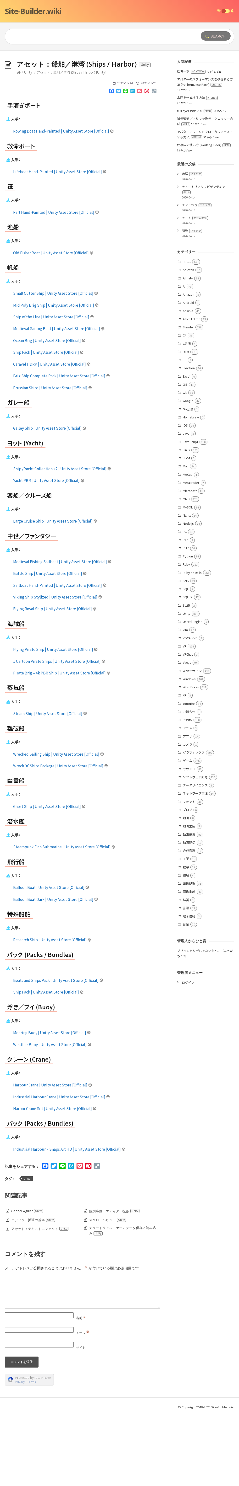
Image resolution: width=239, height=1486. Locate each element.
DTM (186, 423)
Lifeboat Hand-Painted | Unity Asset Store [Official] (60, 243)
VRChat (188, 726)
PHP (186, 619)
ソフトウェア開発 (195, 848)
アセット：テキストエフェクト (40, 1300)
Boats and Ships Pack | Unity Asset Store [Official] (58, 1051)
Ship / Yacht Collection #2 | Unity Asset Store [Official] (62, 540)
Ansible (188, 382)
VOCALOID (190, 709)
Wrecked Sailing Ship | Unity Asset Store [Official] (58, 825)
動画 (186, 889)
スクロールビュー (107, 1291)
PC (185, 603)
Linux (186, 521)
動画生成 (189, 897)
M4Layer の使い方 (194, 182)
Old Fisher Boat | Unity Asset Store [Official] (53, 324)
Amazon (188, 366)
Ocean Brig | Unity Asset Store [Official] (49, 412)
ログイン (188, 1054)
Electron (189, 439)
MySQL (188, 579)
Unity (28, 144)
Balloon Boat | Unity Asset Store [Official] (51, 959)
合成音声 (189, 922)
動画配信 (189, 914)
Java (186, 505)
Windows (189, 750)
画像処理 (189, 955)
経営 (186, 971)
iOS (185, 497)
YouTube (189, 775)
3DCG (187, 333)
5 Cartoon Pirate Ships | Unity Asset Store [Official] (59, 732)
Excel (186, 448)
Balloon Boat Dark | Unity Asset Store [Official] (55, 970)
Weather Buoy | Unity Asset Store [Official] (52, 1116)
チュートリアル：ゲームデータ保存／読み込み (122, 1302)
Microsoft (190, 562)
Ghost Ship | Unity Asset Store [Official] (49, 878)
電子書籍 (189, 987)
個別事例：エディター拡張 (114, 1282)
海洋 (192, 245)
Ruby (186, 636)
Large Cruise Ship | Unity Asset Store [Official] (55, 592)
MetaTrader (191, 554)
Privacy (20, 1453)
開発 (192, 302)
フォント (189, 873)
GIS (185, 456)
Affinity (188, 349)
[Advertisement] (119, 86)
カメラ (187, 816)
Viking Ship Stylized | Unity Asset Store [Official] (57, 668)
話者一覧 (191, 143)
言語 (186, 979)
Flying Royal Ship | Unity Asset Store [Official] (55, 680)
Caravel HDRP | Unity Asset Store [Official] (52, 435)
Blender (188, 398)
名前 (81, 1389)
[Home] (19, 144)
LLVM (186, 529)
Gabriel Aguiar (27, 1282)
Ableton (188, 341)
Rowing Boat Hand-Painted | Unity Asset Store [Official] (63, 202)
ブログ (187, 881)
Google (188, 472)
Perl (186, 611)
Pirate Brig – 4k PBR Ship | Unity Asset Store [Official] (62, 744)
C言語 (187, 415)
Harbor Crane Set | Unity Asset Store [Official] (55, 1180)
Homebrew (191, 488)
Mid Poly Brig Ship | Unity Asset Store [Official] (56, 376)
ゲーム (187, 832)
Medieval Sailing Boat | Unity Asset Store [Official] (59, 400)
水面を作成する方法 (197, 169)
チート (195, 289)
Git (185, 464)
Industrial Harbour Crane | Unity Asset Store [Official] (61, 1168)
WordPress (191, 758)
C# (184, 407)
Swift (186, 677)
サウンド (189, 840)
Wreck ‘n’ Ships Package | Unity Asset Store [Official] (60, 837)
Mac (186, 537)
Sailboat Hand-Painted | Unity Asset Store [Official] (60, 656)
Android (188, 374)
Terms (31, 1453)
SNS (186, 652)
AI (184, 358)
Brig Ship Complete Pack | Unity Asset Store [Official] (61, 447)
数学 (186, 938)
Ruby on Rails (192, 644)
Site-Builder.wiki (33, 11)
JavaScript (190, 513)
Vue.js (187, 734)
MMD (186, 570)
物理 (186, 947)
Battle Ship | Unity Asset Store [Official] (50, 644)
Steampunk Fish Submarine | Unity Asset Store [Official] (64, 918)
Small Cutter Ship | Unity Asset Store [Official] (55, 364)
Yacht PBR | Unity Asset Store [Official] (48, 552)
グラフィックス (194, 824)
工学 (186, 930)
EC (184, 431)
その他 (187, 791)
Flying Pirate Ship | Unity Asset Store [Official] (55, 720)
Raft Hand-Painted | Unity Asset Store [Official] (56, 283)
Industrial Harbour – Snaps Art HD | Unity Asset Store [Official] (69, 1220)
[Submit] (216, 36)
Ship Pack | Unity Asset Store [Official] (48, 423)
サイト (80, 1419)
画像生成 (189, 963)
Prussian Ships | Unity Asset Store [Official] (52, 459)
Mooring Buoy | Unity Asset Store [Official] (52, 1104)
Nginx (187, 587)
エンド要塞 (196, 276)
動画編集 (189, 906)
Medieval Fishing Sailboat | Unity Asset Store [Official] (62, 633)
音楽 (186, 996)
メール (82, 1404)
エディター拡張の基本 (33, 1291)
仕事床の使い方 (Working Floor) (204, 216)
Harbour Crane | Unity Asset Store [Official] (52, 1156)
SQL (186, 660)
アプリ (187, 808)
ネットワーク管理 (195, 865)
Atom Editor (191, 390)
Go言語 (188, 480)
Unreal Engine (192, 693)
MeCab (188, 546)
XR (184, 766)
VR (184, 718)
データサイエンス (195, 857)
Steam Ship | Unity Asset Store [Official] (50, 785)
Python (188, 627)
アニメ (187, 799)
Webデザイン (192, 742)
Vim (185, 701)
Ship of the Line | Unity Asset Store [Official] (53, 388)
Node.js (188, 595)
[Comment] (82, 1363)
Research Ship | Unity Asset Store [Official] (52, 1011)
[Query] (96, 36)
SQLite (188, 668)
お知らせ (189, 783)
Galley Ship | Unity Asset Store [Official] (49, 499)
